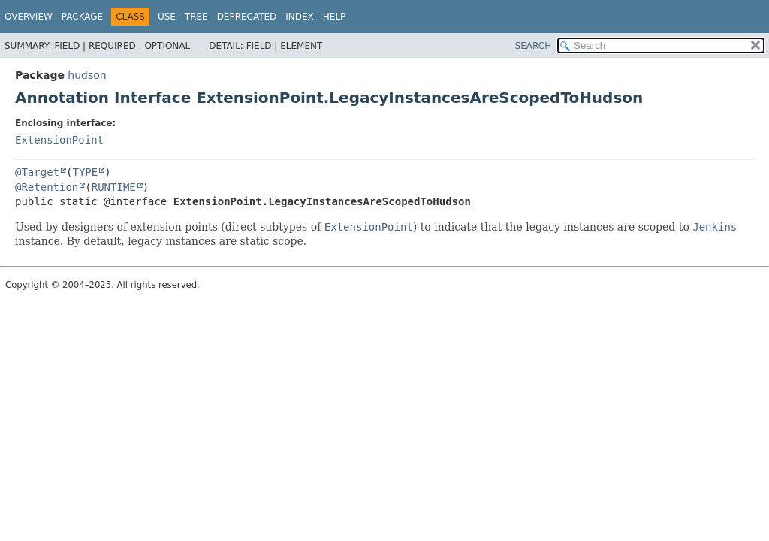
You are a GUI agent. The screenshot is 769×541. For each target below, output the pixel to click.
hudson (87, 75)
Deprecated (247, 16)
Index (299, 16)
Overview (29, 16)
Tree (196, 16)
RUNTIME (114, 187)
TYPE (85, 172)
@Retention (46, 187)
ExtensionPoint (59, 140)
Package (82, 16)
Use (167, 16)
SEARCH (533, 46)
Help (334, 16)
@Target (37, 172)
